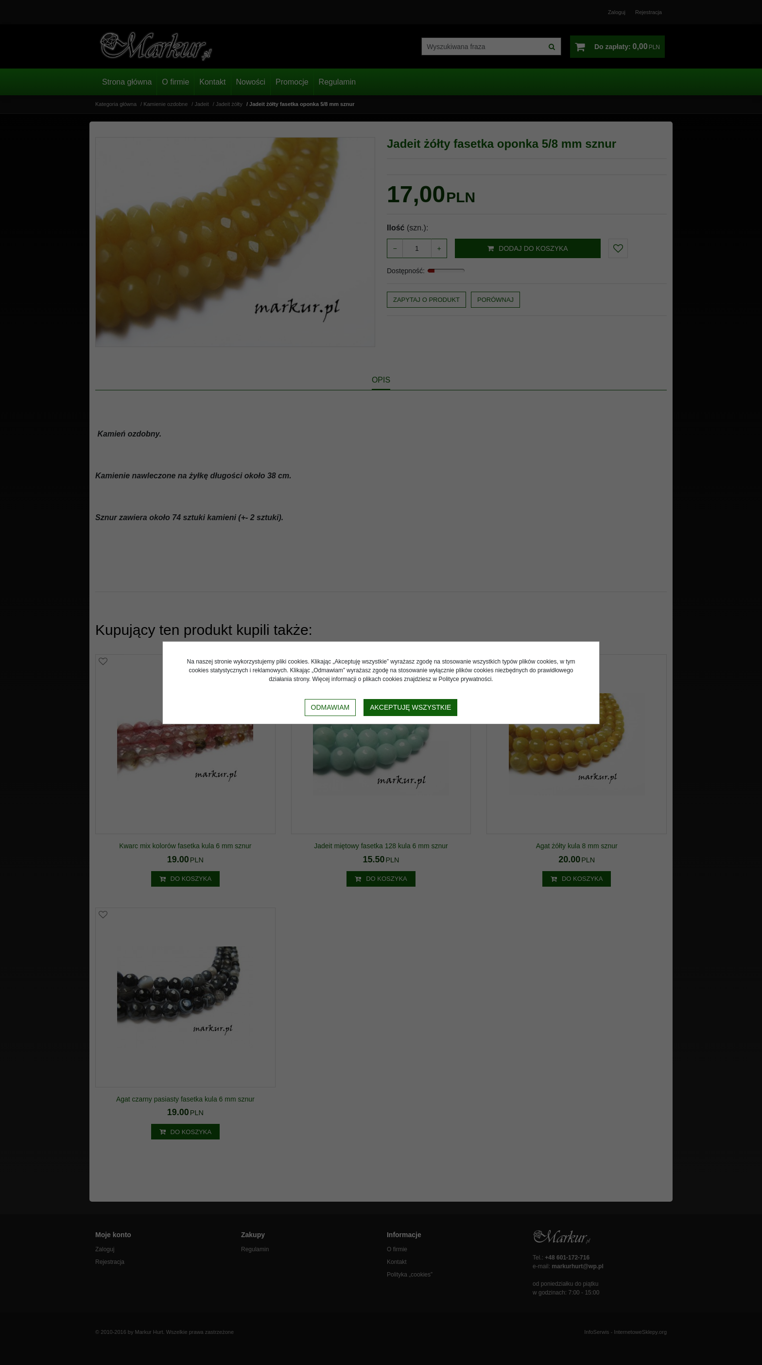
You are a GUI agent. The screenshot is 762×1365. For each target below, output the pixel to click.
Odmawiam (330, 707)
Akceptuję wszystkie (410, 707)
